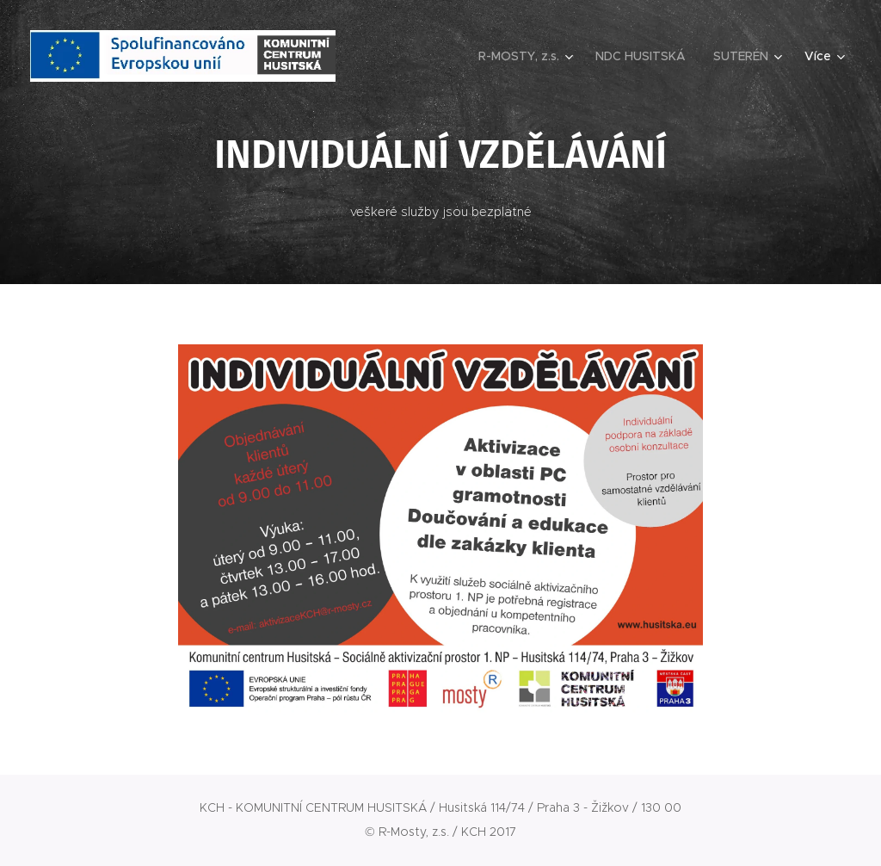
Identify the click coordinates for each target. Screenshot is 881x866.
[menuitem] (528, 55)
